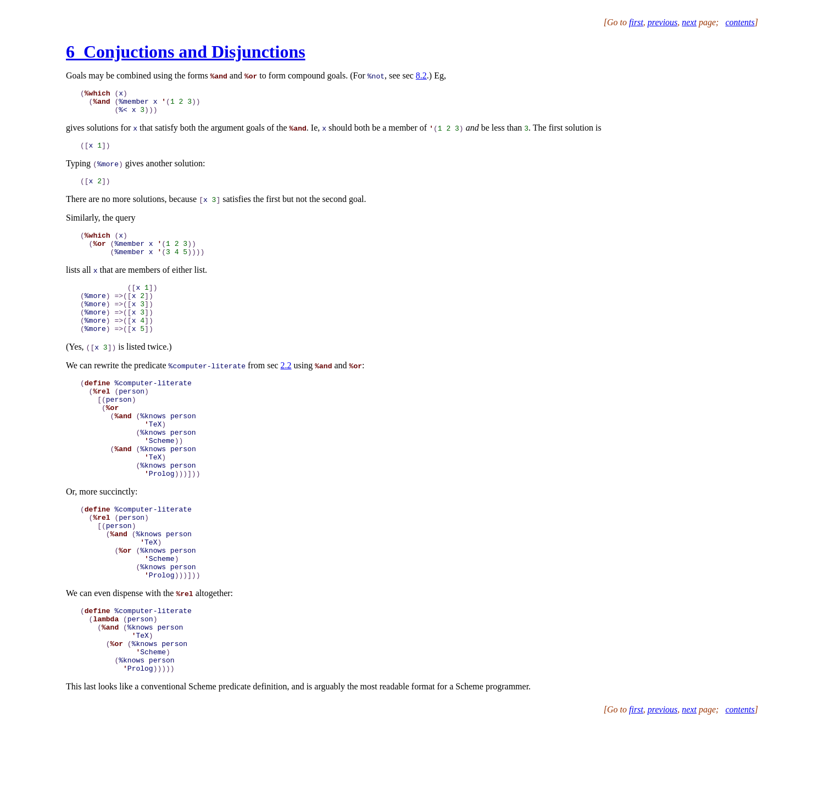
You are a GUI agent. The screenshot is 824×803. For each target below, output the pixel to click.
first (636, 22)
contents (739, 22)
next (689, 22)
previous (663, 22)
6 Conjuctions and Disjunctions (185, 51)
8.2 (421, 75)
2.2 (286, 388)
